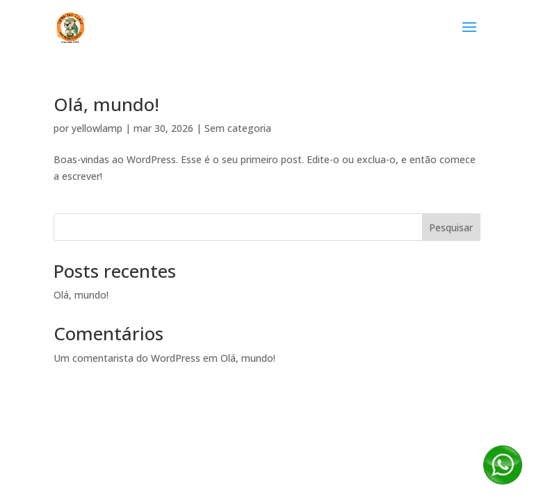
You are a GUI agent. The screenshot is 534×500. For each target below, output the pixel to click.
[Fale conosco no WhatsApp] (503, 481)
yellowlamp (97, 128)
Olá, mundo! (106, 104)
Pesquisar (451, 227)
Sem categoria (237, 128)
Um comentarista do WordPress (127, 358)
